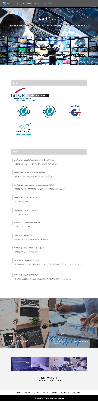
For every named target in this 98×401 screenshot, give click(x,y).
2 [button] (49, 66)
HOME (19, 392)
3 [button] (52, 66)
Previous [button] (4, 36)
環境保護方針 (77, 392)
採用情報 (54, 392)
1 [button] (46, 66)
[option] (49, 36)
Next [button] (94, 36)
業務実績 (36, 392)
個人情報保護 (65, 392)
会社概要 (27, 392)
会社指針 (45, 392)
